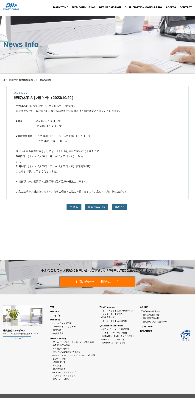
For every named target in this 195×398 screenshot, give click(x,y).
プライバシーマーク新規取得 (115, 329)
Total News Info (96, 206)
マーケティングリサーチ (64, 326)
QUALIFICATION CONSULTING (143, 7)
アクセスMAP (17, 338)
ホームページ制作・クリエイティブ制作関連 (73, 342)
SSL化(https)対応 (61, 348)
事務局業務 (58, 333)
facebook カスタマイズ (64, 372)
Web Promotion (107, 307)
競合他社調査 (59, 369)
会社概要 (144, 307)
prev (75, 206)
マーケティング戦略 (62, 323)
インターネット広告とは (113, 314)
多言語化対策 (59, 362)
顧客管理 (57, 330)
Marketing (55, 320)
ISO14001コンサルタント (114, 343)
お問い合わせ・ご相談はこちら (97, 281)
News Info (12, 80)
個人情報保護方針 (151, 318)
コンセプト (55, 315)
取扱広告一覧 (108, 317)
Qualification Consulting (111, 326)
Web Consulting (58, 338)
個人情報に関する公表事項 (155, 321)
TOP (52, 307)
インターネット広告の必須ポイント (118, 310)
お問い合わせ (146, 331)
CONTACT (186, 7)
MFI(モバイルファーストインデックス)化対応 (74, 355)
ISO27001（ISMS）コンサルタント (118, 336)
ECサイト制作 (59, 359)
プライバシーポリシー (150, 311)
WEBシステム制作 (61, 345)
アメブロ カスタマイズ (64, 376)
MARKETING (60, 7)
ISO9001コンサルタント (113, 339)
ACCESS (171, 7)
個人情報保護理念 (151, 315)
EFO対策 (57, 365)
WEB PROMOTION (110, 7)
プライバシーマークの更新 (114, 332)
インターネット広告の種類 (114, 321)
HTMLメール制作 (61, 379)
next (117, 206)
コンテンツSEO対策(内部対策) (67, 352)
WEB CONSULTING (83, 7)
